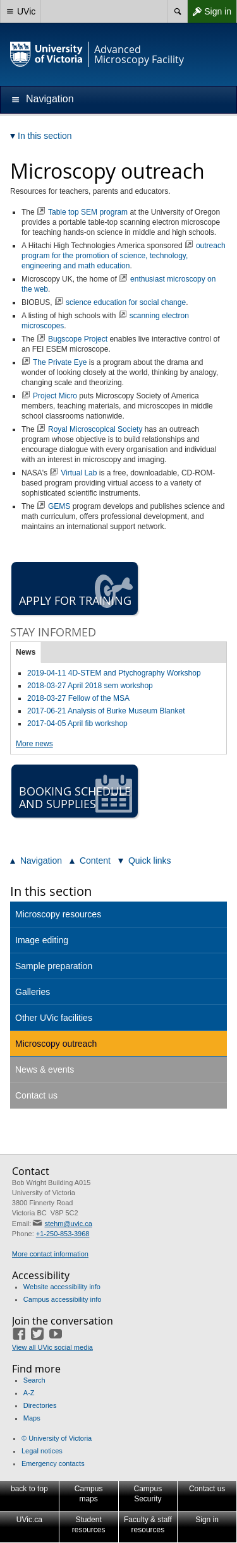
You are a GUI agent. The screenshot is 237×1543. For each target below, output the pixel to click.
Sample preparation (53, 966)
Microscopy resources (58, 914)
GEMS (59, 506)
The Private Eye (60, 362)
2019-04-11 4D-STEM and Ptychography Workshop (114, 673)
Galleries (32, 992)
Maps (31, 1418)
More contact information (50, 1254)
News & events (44, 1069)
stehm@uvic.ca (68, 1223)
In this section (51, 891)
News (25, 652)
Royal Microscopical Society (95, 429)
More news (34, 743)
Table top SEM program (88, 212)
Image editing (41, 940)
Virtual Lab (79, 472)
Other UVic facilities (53, 1018)
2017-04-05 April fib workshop (77, 723)
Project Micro (55, 395)
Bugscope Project (77, 339)
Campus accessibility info (62, 1299)
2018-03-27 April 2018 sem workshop (90, 685)
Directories (40, 1405)
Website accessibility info (61, 1286)
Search (34, 1380)
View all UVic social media (52, 1347)
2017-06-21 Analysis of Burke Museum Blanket (106, 710)
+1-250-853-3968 (63, 1233)
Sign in (209, 11)
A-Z (29, 1393)
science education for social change (126, 302)
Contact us (36, 1095)
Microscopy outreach (56, 1044)
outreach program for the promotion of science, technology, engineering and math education (123, 255)
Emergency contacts (53, 1463)
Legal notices (42, 1451)
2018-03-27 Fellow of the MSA (78, 698)
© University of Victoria (56, 1438)
